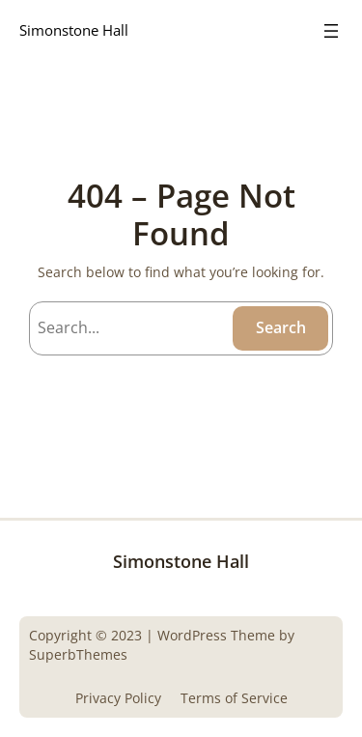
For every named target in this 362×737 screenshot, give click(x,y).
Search (281, 327)
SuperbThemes (78, 654)
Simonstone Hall (73, 30)
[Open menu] (331, 31)
